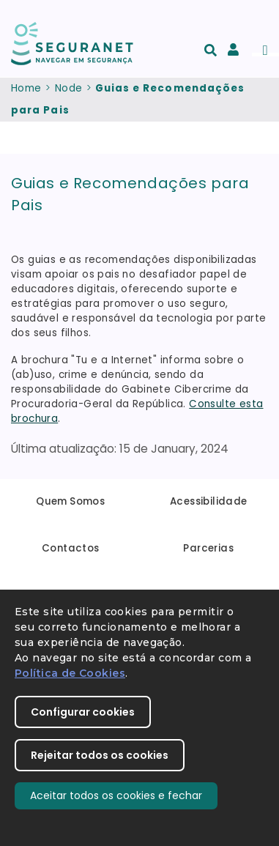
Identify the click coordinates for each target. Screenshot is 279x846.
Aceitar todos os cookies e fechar (116, 795)
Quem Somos (70, 501)
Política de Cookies (70, 673)
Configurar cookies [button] (83, 712)
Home (26, 88)
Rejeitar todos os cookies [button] (99, 755)
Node (69, 88)
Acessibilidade (209, 501)
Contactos (71, 548)
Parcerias (208, 548)
